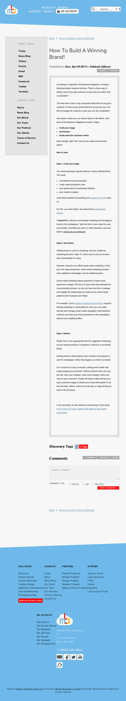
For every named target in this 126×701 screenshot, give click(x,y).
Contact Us (23, 143)
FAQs (90, 580)
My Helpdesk (43, 640)
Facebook (24, 81)
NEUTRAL (99, 484)
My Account (69, 11)
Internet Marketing (28, 591)
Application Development (31, 587)
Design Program (70, 580)
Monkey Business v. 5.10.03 (67, 689)
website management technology (88, 303)
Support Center (96, 573)
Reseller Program (71, 584)
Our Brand (22, 117)
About (20, 107)
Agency (48, 11)
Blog (52, 38)
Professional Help (27, 595)
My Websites (44, 629)
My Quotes (42, 636)
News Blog (25, 56)
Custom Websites (27, 580)
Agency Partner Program (75, 587)
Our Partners (24, 127)
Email (22, 71)
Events (22, 66)
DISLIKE (75, 484)
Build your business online (30, 600)
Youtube (23, 91)
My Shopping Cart (46, 643)
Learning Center (96, 577)
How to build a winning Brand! (76, 38)
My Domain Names (46, 625)
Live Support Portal (98, 591)
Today (22, 51)
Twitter (22, 86)
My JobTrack (43, 633)
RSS (21, 76)
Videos (22, 61)
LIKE (87, 484)
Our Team (22, 122)
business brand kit (98, 198)
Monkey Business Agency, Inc (29, 689)
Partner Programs (71, 573)
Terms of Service (26, 138)
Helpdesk (92, 587)
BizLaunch (48, 7)
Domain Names (26, 577)
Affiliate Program (70, 577)
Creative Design (26, 584)
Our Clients (23, 133)
